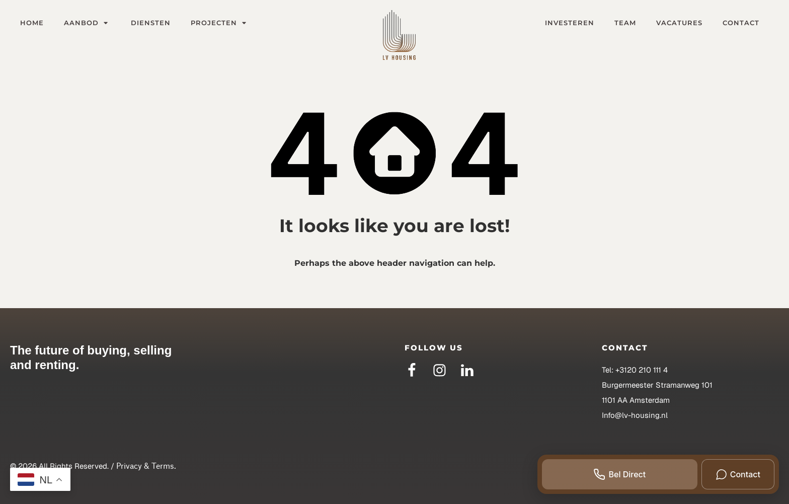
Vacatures (679, 23)
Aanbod (87, 23)
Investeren (569, 23)
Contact (741, 23)
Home (32, 23)
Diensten (151, 23)
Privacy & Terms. (146, 465)
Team (625, 23)
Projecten (220, 23)
